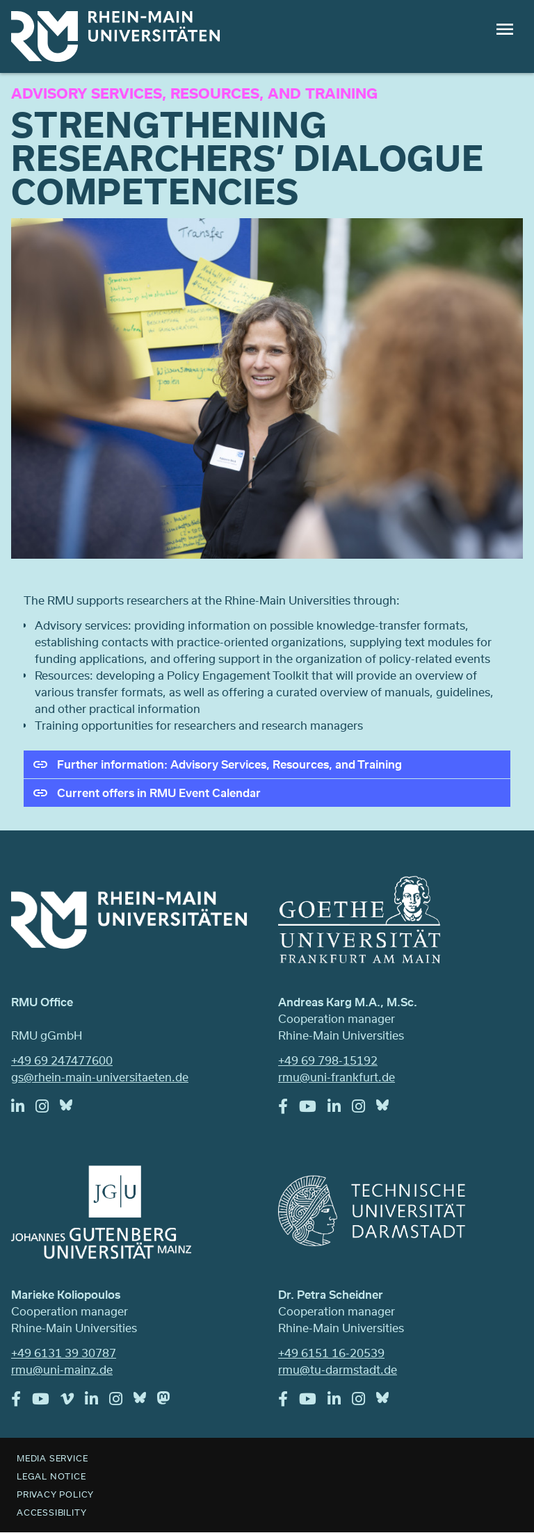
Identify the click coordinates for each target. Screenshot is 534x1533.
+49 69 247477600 (62, 1060)
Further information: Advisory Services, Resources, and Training (229, 764)
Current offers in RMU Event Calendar (159, 793)
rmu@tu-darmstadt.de (337, 1369)
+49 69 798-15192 (328, 1060)
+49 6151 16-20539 (331, 1353)
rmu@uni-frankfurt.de (336, 1077)
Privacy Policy (55, 1494)
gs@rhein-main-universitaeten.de (99, 1077)
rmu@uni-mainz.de (62, 1369)
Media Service (52, 1458)
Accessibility (51, 1512)
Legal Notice (51, 1476)
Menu (505, 29)
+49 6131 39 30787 (63, 1353)
